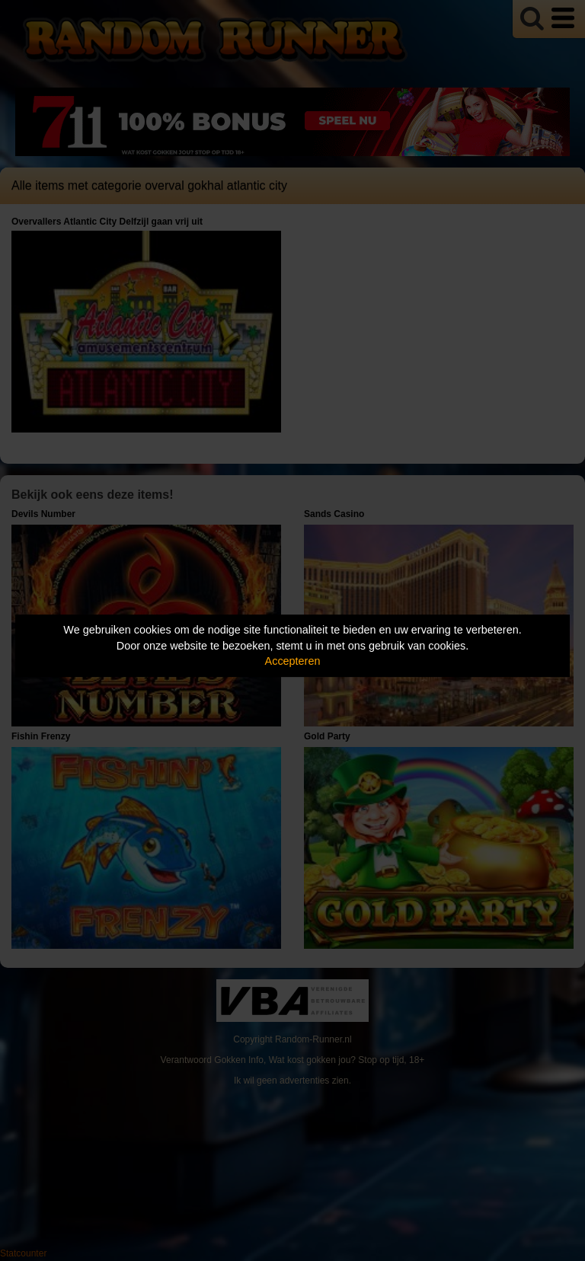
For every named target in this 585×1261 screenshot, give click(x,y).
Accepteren (293, 661)
